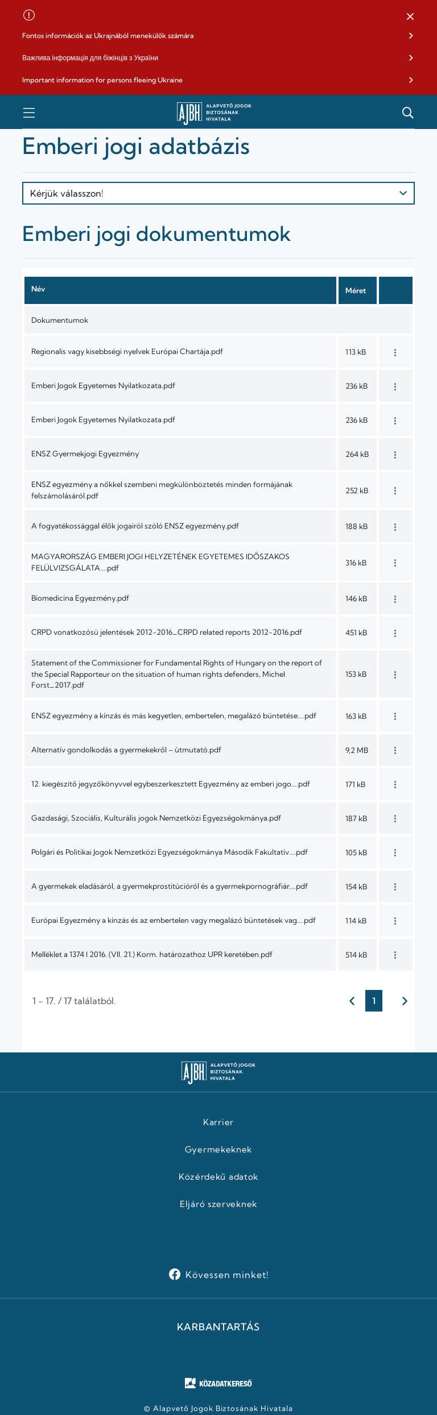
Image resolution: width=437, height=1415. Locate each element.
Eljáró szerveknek (218, 1204)
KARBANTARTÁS (218, 1327)
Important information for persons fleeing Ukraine (102, 80)
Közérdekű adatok (218, 1177)
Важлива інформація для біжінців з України (90, 57)
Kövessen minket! (227, 1274)
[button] (410, 17)
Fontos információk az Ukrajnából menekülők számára (107, 35)
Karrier (218, 1122)
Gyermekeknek (218, 1150)
